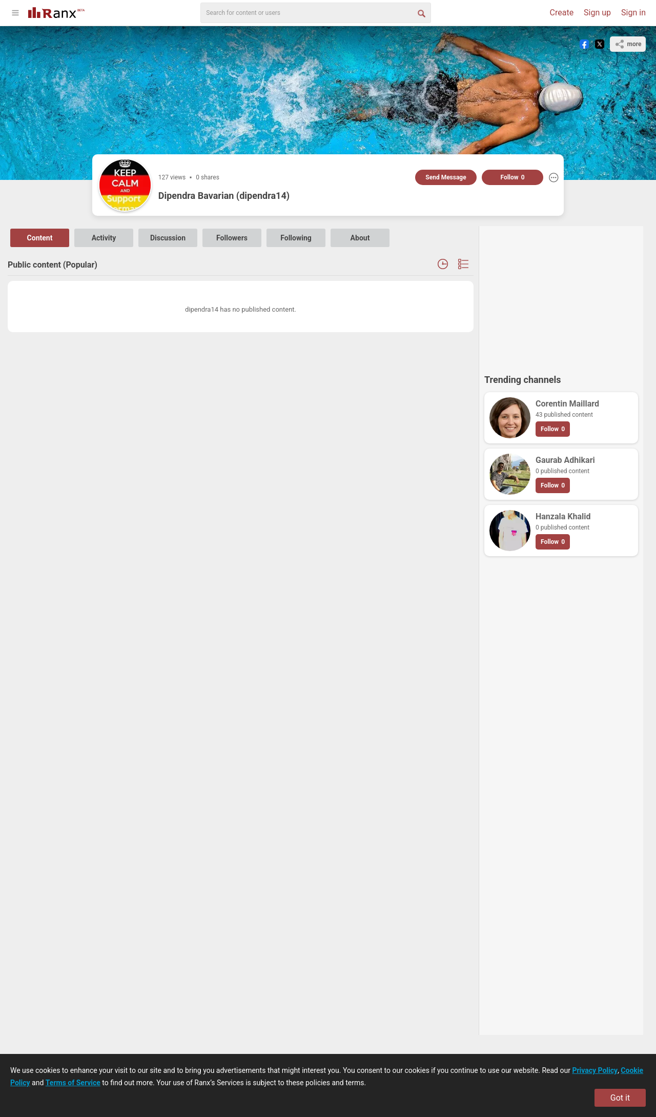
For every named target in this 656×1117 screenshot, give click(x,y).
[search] (315, 13)
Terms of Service (73, 1083)
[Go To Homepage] (56, 11)
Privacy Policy (595, 1070)
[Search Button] (421, 13)
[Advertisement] (561, 295)
